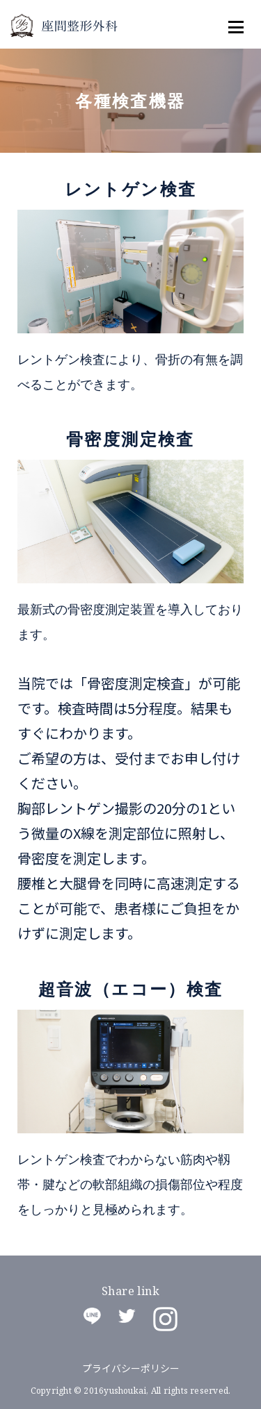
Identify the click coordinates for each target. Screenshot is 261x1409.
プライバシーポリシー (131, 1368)
